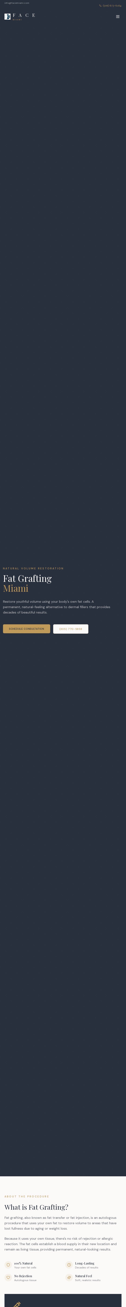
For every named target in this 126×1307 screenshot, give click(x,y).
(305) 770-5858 (70, 629)
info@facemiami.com (16, 2)
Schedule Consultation (26, 628)
